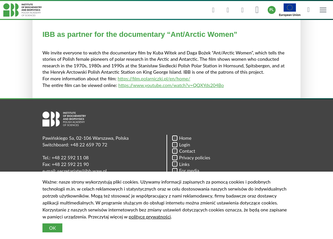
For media (185, 170)
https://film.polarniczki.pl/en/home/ (154, 78)
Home (181, 138)
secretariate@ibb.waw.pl (82, 171)
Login (181, 144)
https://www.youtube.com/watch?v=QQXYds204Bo (171, 85)
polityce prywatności (150, 216)
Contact (183, 151)
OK (52, 228)
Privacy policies (191, 157)
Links (181, 164)
